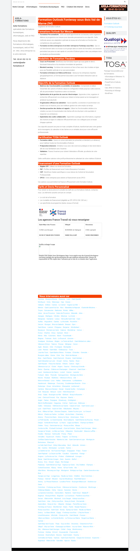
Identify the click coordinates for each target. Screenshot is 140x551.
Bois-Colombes (87, 476)
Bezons (59, 535)
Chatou (58, 437)
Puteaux (41, 479)
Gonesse (41, 535)
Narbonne (58, 311)
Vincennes (74, 524)
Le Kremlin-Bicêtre (57, 518)
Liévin (59, 392)
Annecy (40, 417)
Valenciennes (66, 381)
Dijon (73, 325)
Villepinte (61, 504)
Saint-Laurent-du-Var (52, 308)
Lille (75, 378)
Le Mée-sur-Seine (58, 431)
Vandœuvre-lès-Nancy (51, 372)
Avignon (40, 456)
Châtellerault (70, 456)
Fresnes (82, 515)
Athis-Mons (42, 470)
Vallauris (41, 305)
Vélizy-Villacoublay (59, 445)
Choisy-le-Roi (63, 515)
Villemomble (48, 499)
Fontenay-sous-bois (114, 27)
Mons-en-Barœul (43, 381)
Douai (49, 386)
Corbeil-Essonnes (44, 468)
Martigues (49, 316)
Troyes (40, 311)
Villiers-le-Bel (50, 541)
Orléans (65, 364)
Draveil (51, 462)
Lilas (48, 501)
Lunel (40, 350)
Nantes (71, 361)
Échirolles (76, 353)
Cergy (69, 529)
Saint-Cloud (76, 493)
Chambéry (79, 414)
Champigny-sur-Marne (63, 527)
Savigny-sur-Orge (44, 476)
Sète (51, 347)
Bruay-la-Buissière (76, 395)
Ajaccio (67, 541)
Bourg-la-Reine (51, 496)
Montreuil (58, 499)
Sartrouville (56, 434)
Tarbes (46, 400)
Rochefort (73, 322)
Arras (40, 395)
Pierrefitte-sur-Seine (80, 504)
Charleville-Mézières (88, 308)
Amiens (82, 445)
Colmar (65, 403)
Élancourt (50, 442)
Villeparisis (69, 431)
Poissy (64, 434)
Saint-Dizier (81, 369)
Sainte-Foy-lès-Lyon (75, 411)
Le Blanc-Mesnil (49, 513)
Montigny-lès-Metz (76, 375)
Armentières (56, 386)
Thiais (57, 524)
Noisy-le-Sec (52, 504)
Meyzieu (76, 409)
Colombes (41, 487)
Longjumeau (55, 476)
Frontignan (58, 347)
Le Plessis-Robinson (51, 482)
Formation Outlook (111, 24)
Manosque (55, 302)
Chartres (47, 333)
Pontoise (41, 532)
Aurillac (40, 322)
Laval (40, 372)
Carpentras (74, 454)
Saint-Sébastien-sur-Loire (46, 361)
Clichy (54, 490)
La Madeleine (77, 381)
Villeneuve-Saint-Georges (50, 529)
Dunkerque (41, 386)
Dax (63, 355)
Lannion (50, 327)
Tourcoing (60, 383)
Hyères (68, 448)
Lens (39, 397)
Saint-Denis (42, 501)
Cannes (54, 305)
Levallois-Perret (65, 482)
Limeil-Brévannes (44, 515)
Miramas (64, 316)
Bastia (73, 541)
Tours (71, 350)
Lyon (39, 409)
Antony (40, 482)
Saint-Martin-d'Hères (57, 353)
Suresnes (67, 490)
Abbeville (76, 445)
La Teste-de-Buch (67, 341)
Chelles (40, 426)
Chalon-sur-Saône (50, 414)
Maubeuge (51, 383)
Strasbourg (62, 400)
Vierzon (40, 325)
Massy (54, 468)
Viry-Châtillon (80, 465)
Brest (66, 333)
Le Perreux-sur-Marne (72, 518)
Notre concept (18, 7)
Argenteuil (41, 541)
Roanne (68, 358)
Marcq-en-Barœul (51, 389)
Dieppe (40, 423)
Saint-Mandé (74, 515)
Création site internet (75, 7)
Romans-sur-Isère (53, 330)
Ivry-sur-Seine (77, 527)
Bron (39, 411)
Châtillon (77, 476)
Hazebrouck (42, 383)
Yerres (60, 468)
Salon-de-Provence (63, 313)
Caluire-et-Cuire (75, 406)
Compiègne (81, 389)
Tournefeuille (67, 336)
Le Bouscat (62, 339)
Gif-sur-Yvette (68, 468)
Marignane (41, 319)
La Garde (61, 448)
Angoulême (48, 322)
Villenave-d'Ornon (44, 344)
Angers (60, 367)
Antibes (47, 305)
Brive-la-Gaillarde (58, 325)
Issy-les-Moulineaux (66, 479)
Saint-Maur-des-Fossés (46, 524)
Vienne (53, 355)
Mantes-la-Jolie (62, 440)
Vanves (60, 490)
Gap (62, 302)
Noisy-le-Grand (70, 501)
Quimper (60, 333)
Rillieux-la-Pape (48, 411)
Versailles (41, 437)
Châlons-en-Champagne (59, 369)
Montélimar (71, 330)
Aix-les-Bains (70, 414)
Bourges (48, 325)
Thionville (53, 375)
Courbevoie (83, 487)
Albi (39, 448)
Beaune (67, 325)
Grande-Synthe (70, 389)
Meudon (55, 479)
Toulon (84, 451)
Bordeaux (50, 341)
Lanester (76, 372)
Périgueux (58, 327)
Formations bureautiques (49, 7)
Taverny (76, 535)
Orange (82, 454)
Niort (69, 445)
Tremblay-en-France (45, 507)
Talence (54, 344)
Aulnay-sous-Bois (78, 499)
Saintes (56, 322)
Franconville (74, 532)
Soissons (62, 299)
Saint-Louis (73, 403)
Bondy (62, 510)
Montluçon (41, 302)
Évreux (40, 333)
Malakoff (85, 493)
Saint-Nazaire (42, 364)
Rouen (96, 420)
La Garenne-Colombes (45, 493)
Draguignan (71, 451)
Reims (40, 369)
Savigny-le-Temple (44, 431)
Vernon (79, 330)
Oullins (40, 406)
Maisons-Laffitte (89, 431)
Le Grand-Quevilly (56, 420)
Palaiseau (41, 465)
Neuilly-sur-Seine (67, 476)
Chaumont (72, 369)
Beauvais (46, 392)
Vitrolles (57, 316)
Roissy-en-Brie (69, 426)
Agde (40, 347)
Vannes (69, 372)
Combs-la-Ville (43, 428)
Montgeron (65, 470)
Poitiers (61, 456)
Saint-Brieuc (42, 327)
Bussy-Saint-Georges (84, 428)
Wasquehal (66, 386)
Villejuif (40, 527)
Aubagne (41, 316)
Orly (39, 529)
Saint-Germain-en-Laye (77, 440)
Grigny (57, 462)
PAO (62, 7)
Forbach (41, 375)
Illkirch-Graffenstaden (45, 403)
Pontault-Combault (55, 428)
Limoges (79, 456)
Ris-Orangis (65, 462)
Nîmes (40, 336)
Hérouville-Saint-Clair (68, 319)
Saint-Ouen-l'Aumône (68, 538)
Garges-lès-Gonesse (84, 538)
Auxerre (67, 459)
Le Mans (61, 414)
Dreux (54, 333)
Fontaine (68, 353)
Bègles (57, 341)
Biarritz (70, 397)
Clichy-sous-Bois (57, 501)
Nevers (40, 378)
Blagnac (41, 339)
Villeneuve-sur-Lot (44, 367)
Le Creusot (87, 411)
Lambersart (75, 386)
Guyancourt (50, 437)
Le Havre (63, 423)
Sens (61, 459)
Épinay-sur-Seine (72, 510)
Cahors (71, 364)
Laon (68, 299)
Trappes (65, 437)
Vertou (65, 361)
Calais (45, 395)
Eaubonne (95, 538)
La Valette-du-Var (44, 451)
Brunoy (40, 462)
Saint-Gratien (67, 535)
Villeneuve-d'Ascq (66, 378)
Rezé (77, 361)
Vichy (49, 302)
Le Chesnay (73, 437)
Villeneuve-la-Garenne (70, 487)
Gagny (59, 513)
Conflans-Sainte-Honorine (46, 440)
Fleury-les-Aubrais (55, 364)
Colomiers (52, 336)
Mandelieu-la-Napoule (72, 308)
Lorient (62, 372)
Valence (63, 330)
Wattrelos (55, 378)
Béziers (45, 347)
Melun (95, 428)
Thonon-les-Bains (50, 417)
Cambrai (41, 389)
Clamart (48, 479)
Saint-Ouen (55, 510)
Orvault (59, 361)
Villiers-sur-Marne (44, 518)
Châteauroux (63, 350)
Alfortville (54, 515)
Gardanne (50, 319)
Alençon (53, 392)
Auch (54, 339)
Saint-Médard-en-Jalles (83, 341)
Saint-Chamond (58, 358)
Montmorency (77, 529)
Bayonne (64, 397)
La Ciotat (72, 316)
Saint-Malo (53, 350)
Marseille (74, 313)
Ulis (75, 468)
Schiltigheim (72, 400)
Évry (45, 462)
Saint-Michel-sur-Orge (53, 465)
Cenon (75, 344)
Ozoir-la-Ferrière (69, 428)
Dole (58, 355)
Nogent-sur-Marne (88, 518)
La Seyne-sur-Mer (55, 454)
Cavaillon (66, 454)
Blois (39, 358)
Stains (65, 507)
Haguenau (57, 403)
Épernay (46, 369)
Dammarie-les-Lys (56, 426)
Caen (78, 319)
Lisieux (57, 319)
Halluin (58, 381)
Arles (80, 313)
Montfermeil (57, 507)
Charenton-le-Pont (86, 524)
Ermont (55, 532)
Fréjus (78, 451)
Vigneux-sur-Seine (69, 465)
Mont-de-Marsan (71, 355)
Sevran (40, 499)
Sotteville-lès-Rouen (51, 423)
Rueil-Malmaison (80, 479)
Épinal (40, 459)
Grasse (68, 302)
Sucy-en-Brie (65, 524)
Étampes (90, 465)
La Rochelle (65, 322)
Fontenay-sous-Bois (69, 513)
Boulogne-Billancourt (79, 482)
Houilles (40, 434)
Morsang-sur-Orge (53, 470)
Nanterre (68, 493)
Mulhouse (81, 403)
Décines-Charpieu (61, 411)
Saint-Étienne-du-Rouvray (84, 420)
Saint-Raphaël (42, 454)
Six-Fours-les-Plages (59, 451)
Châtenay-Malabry (44, 490)
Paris (82, 417)
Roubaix (47, 378)
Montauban (53, 448)
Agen (77, 364)
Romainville (80, 501)
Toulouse (48, 339)
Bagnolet (60, 496)
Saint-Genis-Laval (88, 406)
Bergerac (66, 327)
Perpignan (53, 400)
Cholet (54, 367)
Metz (47, 375)
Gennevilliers (59, 493)
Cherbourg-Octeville (77, 367)
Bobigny (68, 504)
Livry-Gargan (66, 499)
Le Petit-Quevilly (43, 420)
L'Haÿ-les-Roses (83, 513)
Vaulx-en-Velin (57, 409)
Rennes (45, 350)
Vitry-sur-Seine (49, 527)
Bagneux (41, 496)
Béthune (65, 395)
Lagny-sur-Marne (73, 423)
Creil (39, 392)
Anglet (40, 400)
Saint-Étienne (47, 358)
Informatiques (31, 7)
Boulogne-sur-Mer (55, 395)
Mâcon (40, 414)
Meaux (77, 426)
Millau (71, 311)
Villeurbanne (67, 409)
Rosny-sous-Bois (44, 510)
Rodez (65, 311)
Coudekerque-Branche (72, 383)
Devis (87, 7)
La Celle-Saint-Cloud (45, 445)
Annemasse (75, 417)
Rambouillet (78, 431)
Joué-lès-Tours (43, 353)
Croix (84, 383)
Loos (53, 381)
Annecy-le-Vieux (63, 417)
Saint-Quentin (76, 299)
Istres (40, 313)
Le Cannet (62, 305)
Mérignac (68, 344)
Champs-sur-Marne (86, 423)
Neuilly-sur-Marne (85, 510)
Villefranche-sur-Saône (60, 406)
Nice (61, 308)
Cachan (40, 521)
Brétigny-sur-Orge (76, 470)
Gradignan (41, 341)
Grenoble (84, 353)
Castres (44, 448)
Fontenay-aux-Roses (54, 487)
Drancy (40, 513)
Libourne (70, 339)
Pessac (61, 344)
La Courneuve (69, 496)
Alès (45, 336)
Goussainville (63, 532)
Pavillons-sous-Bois (82, 496)
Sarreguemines (63, 375)
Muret (59, 336)
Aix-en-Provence (49, 313)
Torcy (46, 426)
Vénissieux (47, 406)
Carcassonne (48, 311)
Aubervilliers (42, 504)
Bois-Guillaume (69, 420)
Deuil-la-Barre (50, 535)
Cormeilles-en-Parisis (45, 538)
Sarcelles (60, 541)
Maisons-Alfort (88, 527)
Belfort (74, 459)
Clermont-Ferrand (49, 397)
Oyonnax (41, 299)
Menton (40, 308)
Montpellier (67, 347)
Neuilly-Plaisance (80, 507)
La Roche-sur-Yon (51, 456)
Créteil (63, 529)
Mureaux (48, 434)
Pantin (71, 507)
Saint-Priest (47, 409)
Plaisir (70, 434)
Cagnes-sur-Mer (72, 305)
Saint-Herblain (77, 358)
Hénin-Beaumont (68, 392)
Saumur (66, 367)
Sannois (56, 538)
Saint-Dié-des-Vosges (51, 459)
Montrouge (92, 487)
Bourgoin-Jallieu (43, 355)
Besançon (41, 330)
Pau (57, 397)
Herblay (48, 532)
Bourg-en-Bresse (51, 299)
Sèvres (74, 490)
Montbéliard (75, 327)
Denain (61, 389)
